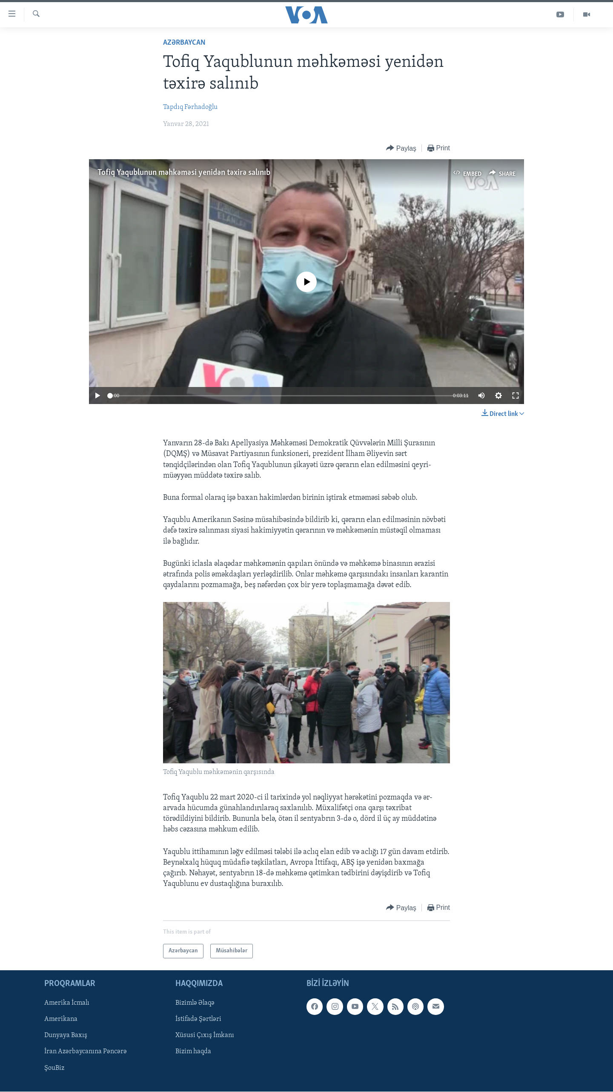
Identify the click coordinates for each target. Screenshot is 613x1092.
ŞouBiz (54, 1068)
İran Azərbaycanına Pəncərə (85, 1052)
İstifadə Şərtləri (198, 1019)
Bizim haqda (193, 1052)
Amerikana (60, 1019)
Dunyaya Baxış (65, 1035)
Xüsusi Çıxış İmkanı (204, 1035)
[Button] (401, 148)
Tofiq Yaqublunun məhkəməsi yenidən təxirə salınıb (183, 173)
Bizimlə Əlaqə (195, 1003)
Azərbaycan (184, 43)
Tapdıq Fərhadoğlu (190, 107)
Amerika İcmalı (66, 1003)
